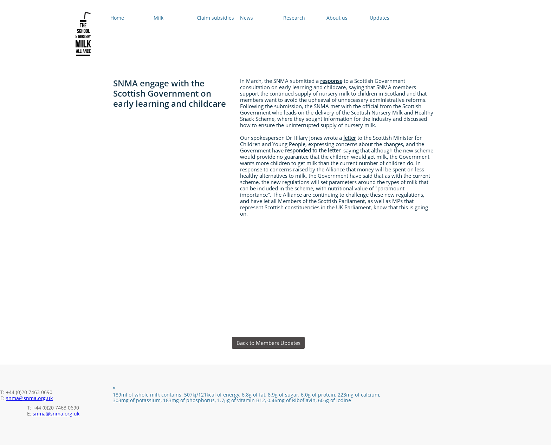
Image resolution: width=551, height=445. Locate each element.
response (331, 80)
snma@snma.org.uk (29, 398)
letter (349, 137)
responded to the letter (313, 150)
